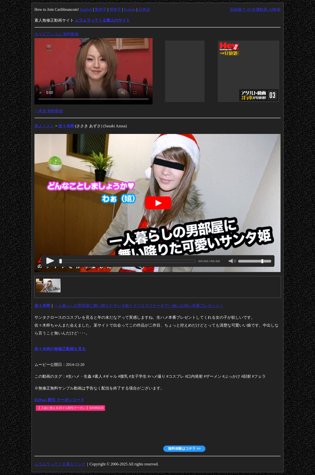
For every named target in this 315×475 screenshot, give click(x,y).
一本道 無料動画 (48, 111)
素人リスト (44, 126)
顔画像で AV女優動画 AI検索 (255, 9)
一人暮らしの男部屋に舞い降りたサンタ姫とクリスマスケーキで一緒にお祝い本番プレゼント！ (138, 305)
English (86, 9)
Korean (129, 9)
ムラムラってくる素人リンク (60, 464)
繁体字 (101, 9)
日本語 (144, 9)
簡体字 (115, 9)
